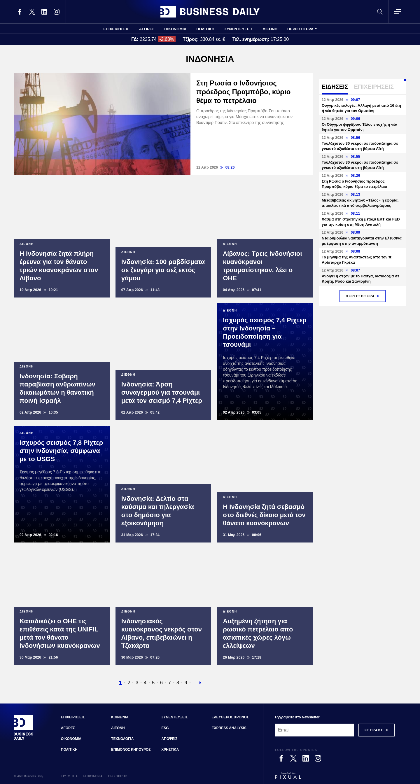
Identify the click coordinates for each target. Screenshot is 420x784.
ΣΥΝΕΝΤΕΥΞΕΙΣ (238, 29)
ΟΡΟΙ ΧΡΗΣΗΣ (118, 776)
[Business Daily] (24, 739)
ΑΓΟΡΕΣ (146, 29)
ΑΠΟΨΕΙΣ (169, 739)
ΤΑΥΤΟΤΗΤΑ (69, 776)
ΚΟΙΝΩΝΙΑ (120, 717)
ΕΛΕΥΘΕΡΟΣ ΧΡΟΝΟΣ (230, 717)
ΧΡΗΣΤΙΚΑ (170, 750)
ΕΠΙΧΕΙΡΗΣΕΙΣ (116, 29)
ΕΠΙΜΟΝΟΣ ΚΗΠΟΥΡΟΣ (130, 750)
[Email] (314, 730)
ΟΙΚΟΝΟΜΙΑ (175, 29)
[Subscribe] (374, 730)
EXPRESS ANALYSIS (229, 728)
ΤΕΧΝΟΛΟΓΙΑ (122, 739)
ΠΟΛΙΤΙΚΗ (205, 29)
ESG (165, 728)
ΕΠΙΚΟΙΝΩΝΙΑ (92, 776)
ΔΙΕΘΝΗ (270, 29)
